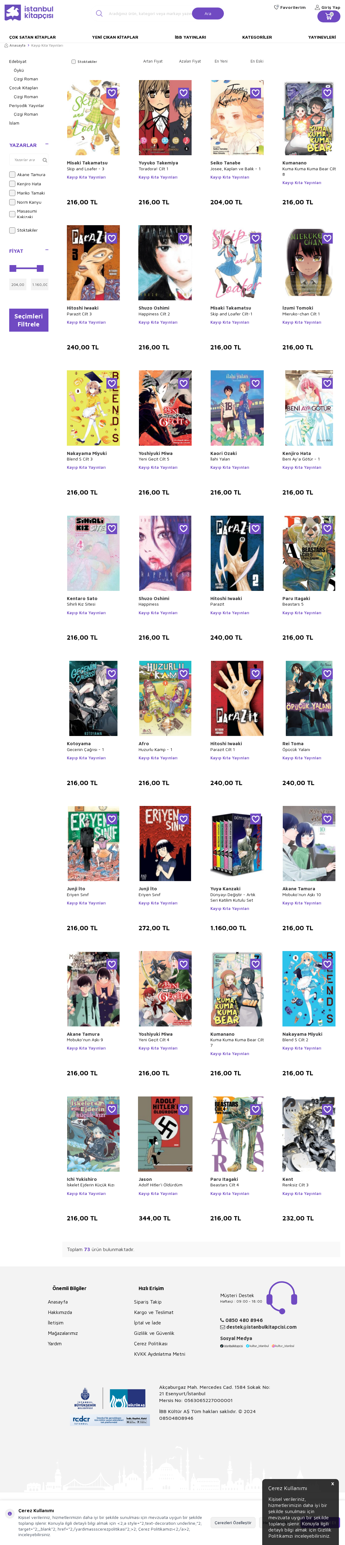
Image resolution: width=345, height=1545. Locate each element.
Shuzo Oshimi (154, 307)
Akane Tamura (27, 174)
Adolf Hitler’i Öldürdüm (160, 1184)
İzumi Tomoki (297, 307)
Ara (208, 13)
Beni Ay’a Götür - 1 (301, 458)
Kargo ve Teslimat (154, 1312)
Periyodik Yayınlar (26, 105)
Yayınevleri (322, 37)
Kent (287, 1179)
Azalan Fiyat (190, 61)
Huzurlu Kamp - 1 (155, 749)
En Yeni (221, 61)
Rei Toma (293, 743)
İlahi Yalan (220, 458)
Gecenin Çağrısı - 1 (85, 749)
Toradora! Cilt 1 (153, 168)
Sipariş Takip (148, 1301)
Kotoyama (79, 743)
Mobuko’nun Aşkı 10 (301, 894)
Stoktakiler (23, 230)
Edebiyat (17, 61)
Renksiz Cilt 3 (295, 1184)
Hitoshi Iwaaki (82, 307)
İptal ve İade (147, 1322)
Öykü (19, 70)
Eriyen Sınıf (78, 894)
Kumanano (294, 162)
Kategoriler (257, 37)
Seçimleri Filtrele (28, 320)
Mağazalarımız (63, 1333)
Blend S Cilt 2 (295, 1039)
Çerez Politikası (150, 1343)
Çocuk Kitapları (23, 87)
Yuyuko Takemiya (158, 162)
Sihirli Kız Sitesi (81, 604)
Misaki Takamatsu (87, 162)
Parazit (217, 604)
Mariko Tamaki (27, 193)
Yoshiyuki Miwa (156, 453)
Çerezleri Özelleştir (233, 1522)
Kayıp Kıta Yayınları (86, 177)
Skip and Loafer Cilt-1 (231, 313)
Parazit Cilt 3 (79, 313)
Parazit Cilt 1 (222, 749)
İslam (14, 122)
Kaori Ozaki (223, 453)
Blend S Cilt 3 (80, 458)
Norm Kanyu (25, 202)
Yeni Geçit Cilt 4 (154, 1039)
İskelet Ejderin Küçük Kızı (90, 1184)
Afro (144, 743)
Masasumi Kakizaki (23, 213)
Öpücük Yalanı (296, 749)
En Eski (257, 61)
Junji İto (76, 888)
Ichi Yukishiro (82, 1179)
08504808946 (176, 1418)
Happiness (149, 604)
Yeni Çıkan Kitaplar (115, 37)
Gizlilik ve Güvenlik (154, 1333)
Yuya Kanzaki (225, 888)
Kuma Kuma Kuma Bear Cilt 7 (237, 1042)
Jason (145, 1179)
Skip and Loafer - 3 (85, 168)
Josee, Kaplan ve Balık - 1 (235, 168)
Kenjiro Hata (25, 184)
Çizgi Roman (26, 78)
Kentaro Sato (82, 598)
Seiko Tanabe (225, 162)
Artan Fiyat (153, 61)
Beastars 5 (293, 604)
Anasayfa (15, 45)
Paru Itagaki (296, 598)
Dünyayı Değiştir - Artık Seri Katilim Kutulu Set (232, 897)
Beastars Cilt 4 (224, 1184)
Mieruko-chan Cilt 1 (301, 313)
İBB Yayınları (190, 37)
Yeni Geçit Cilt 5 (154, 458)
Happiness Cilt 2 (154, 313)
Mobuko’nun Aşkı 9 (85, 1039)
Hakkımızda (60, 1312)
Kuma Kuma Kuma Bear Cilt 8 (309, 171)
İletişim (55, 1322)
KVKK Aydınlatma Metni (159, 1354)
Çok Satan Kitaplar (32, 37)
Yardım (55, 1343)
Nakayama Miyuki (87, 453)
